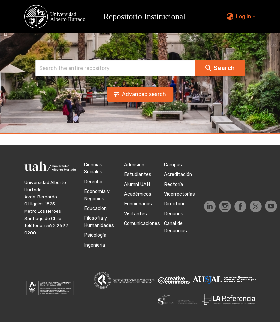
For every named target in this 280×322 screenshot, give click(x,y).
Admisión (134, 165)
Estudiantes (137, 174)
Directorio (175, 204)
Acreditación (178, 174)
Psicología (95, 235)
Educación (95, 208)
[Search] (115, 68)
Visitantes (135, 214)
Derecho (93, 182)
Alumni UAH (137, 184)
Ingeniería (94, 245)
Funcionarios (138, 204)
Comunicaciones (142, 223)
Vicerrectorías (179, 194)
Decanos (173, 214)
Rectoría (173, 184)
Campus (173, 165)
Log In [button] (244, 16)
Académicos (137, 194)
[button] (108, 16)
